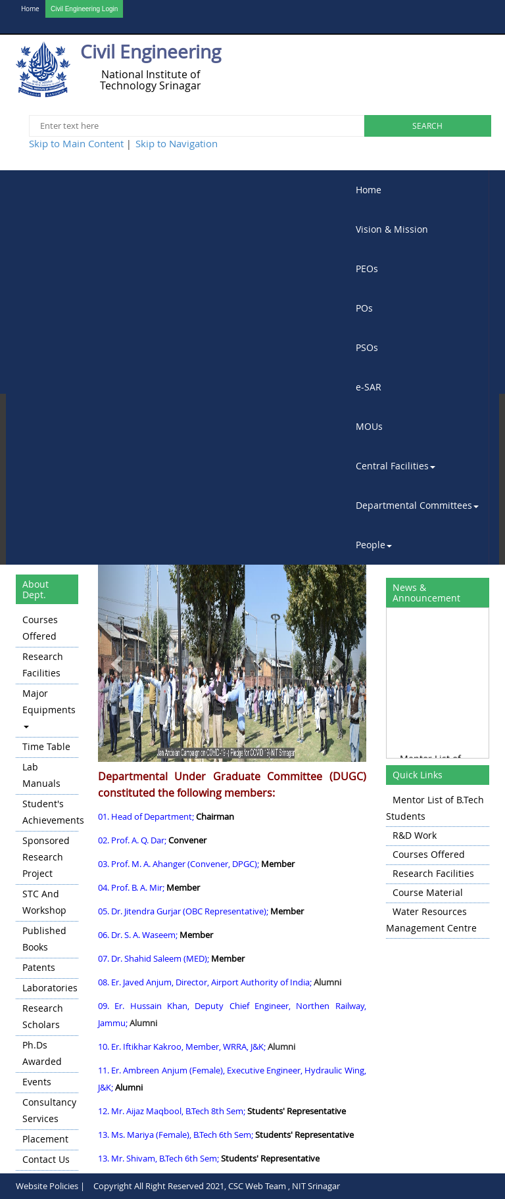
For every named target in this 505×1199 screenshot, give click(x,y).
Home (30, 9)
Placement (45, 1139)
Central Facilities (395, 465)
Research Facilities (42, 664)
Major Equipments (49, 707)
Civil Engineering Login (84, 8)
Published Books (44, 938)
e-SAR (368, 387)
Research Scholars (42, 1016)
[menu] (47, 891)
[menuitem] (417, 190)
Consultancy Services (49, 1110)
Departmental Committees (417, 505)
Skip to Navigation (176, 143)
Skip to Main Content (76, 143)
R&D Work (415, 835)
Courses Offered (40, 627)
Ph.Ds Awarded (42, 1053)
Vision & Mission (392, 229)
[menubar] (417, 367)
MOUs (369, 426)
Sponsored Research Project (46, 857)
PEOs (367, 268)
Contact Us (46, 1159)
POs (364, 308)
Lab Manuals (41, 775)
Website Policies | (50, 1186)
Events (36, 1081)
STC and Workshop (44, 901)
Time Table (46, 746)
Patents (38, 967)
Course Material (428, 892)
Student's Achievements (50, 811)
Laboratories (50, 987)
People (374, 544)
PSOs (367, 347)
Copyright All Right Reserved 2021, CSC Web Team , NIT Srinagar (216, 1186)
